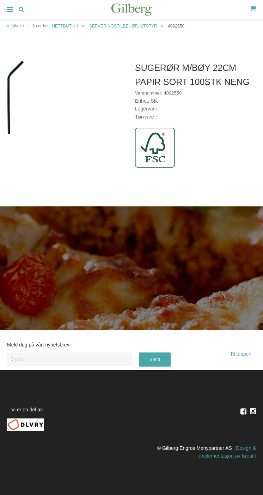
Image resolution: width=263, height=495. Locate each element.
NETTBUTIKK (65, 26)
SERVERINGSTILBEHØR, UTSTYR (123, 26)
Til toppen (243, 354)
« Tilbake (15, 25)
